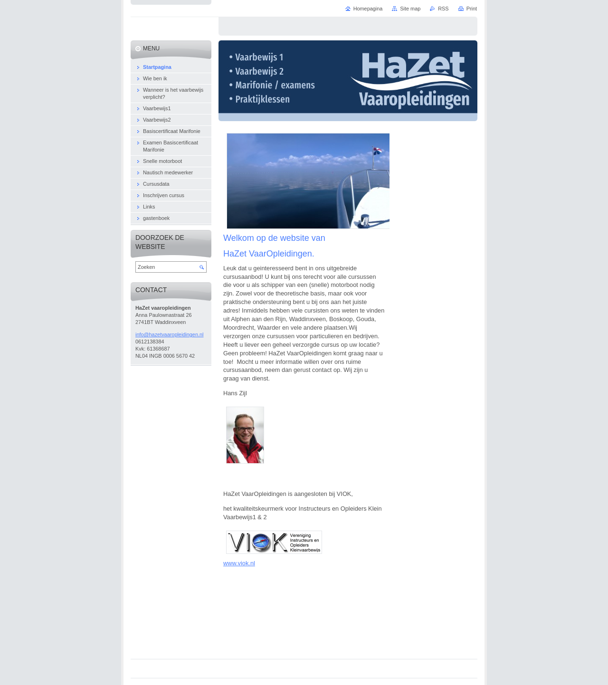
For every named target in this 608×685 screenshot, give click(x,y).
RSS (443, 8)
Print (471, 8)
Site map (410, 8)
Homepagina (368, 8)
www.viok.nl (239, 563)
